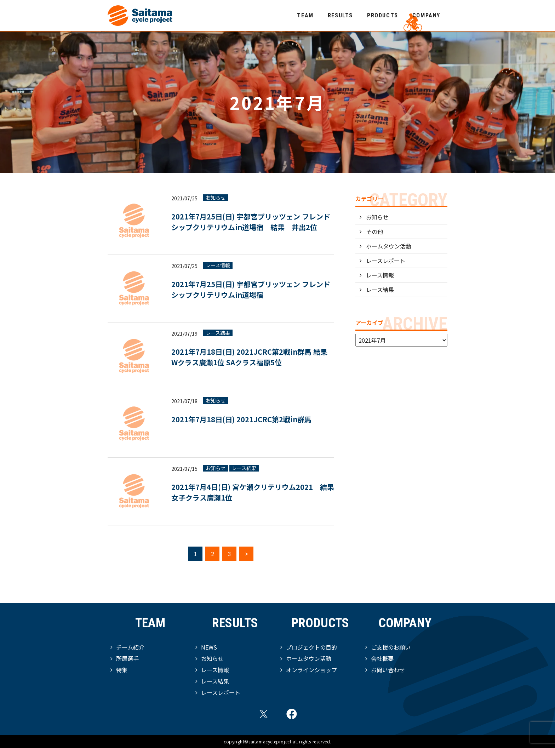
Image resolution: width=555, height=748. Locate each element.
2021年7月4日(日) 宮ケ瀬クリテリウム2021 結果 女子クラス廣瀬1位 (252, 492)
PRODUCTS (382, 15)
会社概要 (382, 658)
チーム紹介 (130, 647)
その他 (374, 231)
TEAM (305, 15)
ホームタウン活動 (388, 246)
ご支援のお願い (391, 647)
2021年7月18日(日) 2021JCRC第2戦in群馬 (241, 419)
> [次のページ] (246, 553)
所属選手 (127, 658)
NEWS (209, 647)
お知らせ (215, 197)
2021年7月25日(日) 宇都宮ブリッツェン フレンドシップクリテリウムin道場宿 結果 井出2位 (250, 221)
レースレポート (385, 260)
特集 (121, 670)
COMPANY (426, 15)
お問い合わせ (388, 670)
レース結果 (218, 333)
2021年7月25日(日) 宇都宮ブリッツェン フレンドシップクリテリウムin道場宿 (250, 289)
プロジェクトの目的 (311, 647)
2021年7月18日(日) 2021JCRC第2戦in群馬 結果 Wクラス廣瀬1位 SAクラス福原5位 (249, 357)
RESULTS (340, 15)
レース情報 (218, 265)
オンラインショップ (311, 670)
